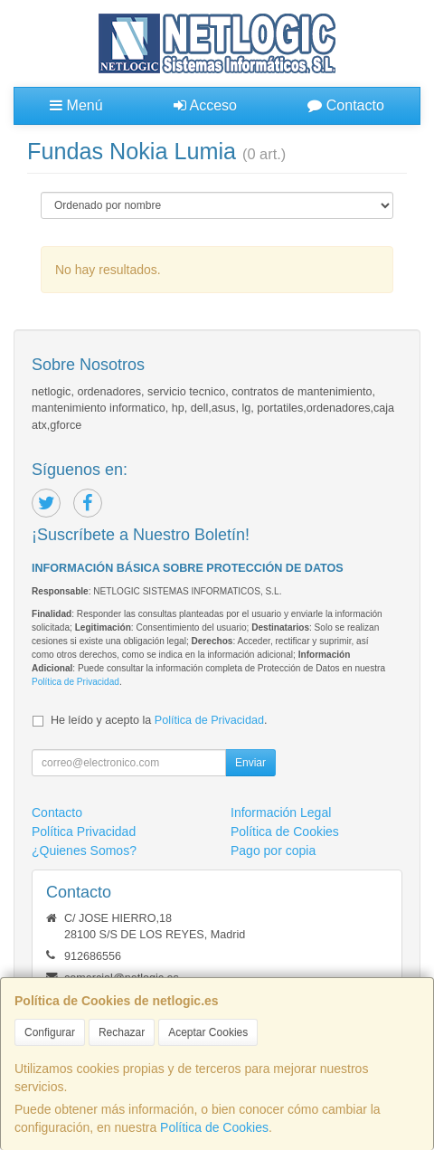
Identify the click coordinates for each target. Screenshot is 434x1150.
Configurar (49, 1032)
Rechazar (122, 1032)
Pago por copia (273, 850)
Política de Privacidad (75, 682)
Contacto (345, 105)
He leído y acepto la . (159, 720)
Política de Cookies (214, 1127)
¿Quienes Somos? (84, 850)
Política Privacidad (84, 831)
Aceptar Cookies (208, 1032)
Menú (76, 105)
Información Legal (281, 812)
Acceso (205, 105)
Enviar (250, 762)
